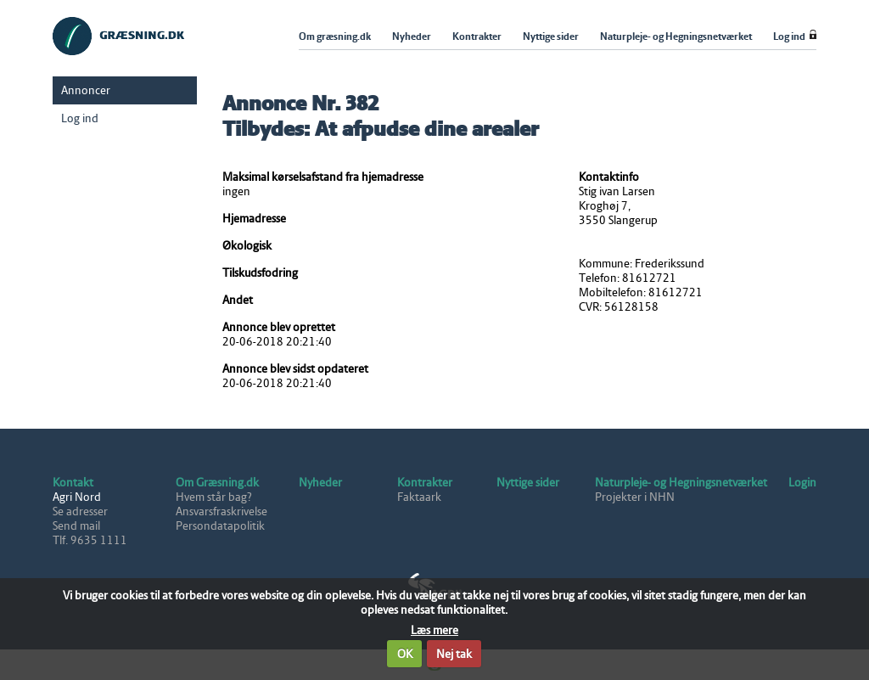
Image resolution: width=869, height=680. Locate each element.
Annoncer (85, 90)
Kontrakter (424, 482)
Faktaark (419, 497)
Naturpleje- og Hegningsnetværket (681, 482)
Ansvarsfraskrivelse (221, 511)
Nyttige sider (527, 482)
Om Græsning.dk (217, 482)
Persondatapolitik (220, 526)
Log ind (79, 118)
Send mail (76, 526)
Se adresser (80, 511)
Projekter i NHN (635, 497)
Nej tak (454, 654)
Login (802, 482)
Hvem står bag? (214, 497)
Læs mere (434, 630)
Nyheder (320, 482)
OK (404, 654)
